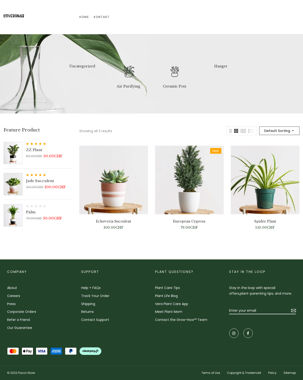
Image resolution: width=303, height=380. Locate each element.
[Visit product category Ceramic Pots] (175, 73)
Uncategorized (82, 66)
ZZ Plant (34, 150)
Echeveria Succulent (113, 221)
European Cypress (189, 221)
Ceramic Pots (174, 86)
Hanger (220, 66)
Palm (31, 212)
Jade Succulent (40, 181)
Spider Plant (265, 221)
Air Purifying (128, 86)
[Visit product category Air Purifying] (128, 73)
